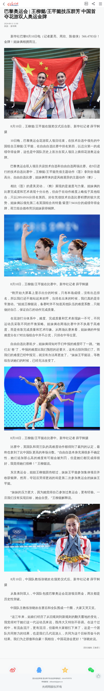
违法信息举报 (37, 678)
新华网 (13, 26)
